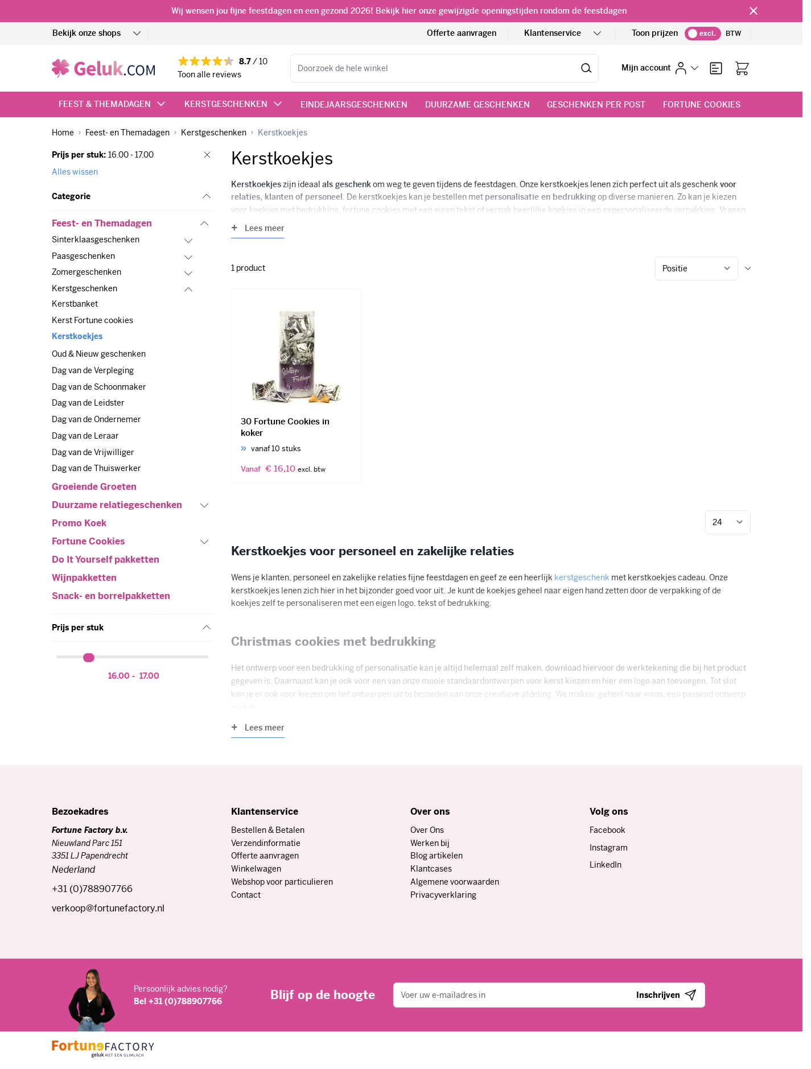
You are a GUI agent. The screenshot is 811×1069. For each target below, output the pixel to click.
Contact (246, 895)
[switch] (703, 33)
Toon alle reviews (209, 74)
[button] (132, 197)
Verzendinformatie (265, 843)
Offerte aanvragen (461, 33)
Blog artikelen (436, 856)
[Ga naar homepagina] (63, 132)
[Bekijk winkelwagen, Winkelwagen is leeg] (742, 68)
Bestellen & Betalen (267, 830)
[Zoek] (586, 68)
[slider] (89, 657)
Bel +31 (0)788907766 (178, 1001)
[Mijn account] (659, 68)
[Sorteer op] (696, 268)
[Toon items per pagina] (728, 522)
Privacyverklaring (443, 895)
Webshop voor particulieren (282, 882)
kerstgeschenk (582, 577)
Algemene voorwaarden (454, 882)
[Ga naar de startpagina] (103, 68)
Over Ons (427, 830)
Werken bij (430, 843)
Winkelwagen (256, 869)
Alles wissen (75, 172)
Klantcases (431, 869)
